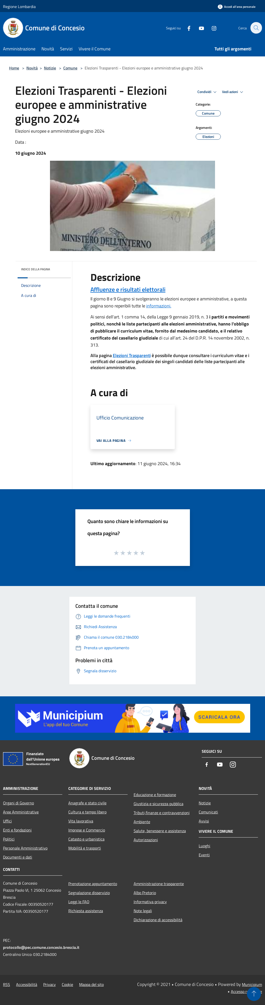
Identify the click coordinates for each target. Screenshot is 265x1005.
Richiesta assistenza (85, 911)
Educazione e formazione (155, 795)
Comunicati (208, 812)
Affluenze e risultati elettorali (128, 289)
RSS (6, 984)
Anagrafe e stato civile (87, 803)
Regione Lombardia (19, 7)
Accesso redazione (246, 991)
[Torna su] (254, 994)
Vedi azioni (233, 92)
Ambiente (142, 822)
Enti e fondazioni (17, 830)
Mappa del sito (91, 984)
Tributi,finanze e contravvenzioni (162, 813)
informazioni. (158, 305)
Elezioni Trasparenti (132, 355)
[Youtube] (199, 27)
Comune (70, 68)
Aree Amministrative (21, 812)
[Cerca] (256, 28)
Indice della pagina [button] (35, 269)
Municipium (252, 984)
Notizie (50, 68)
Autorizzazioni (146, 840)
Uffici (7, 821)
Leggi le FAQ (78, 902)
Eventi (204, 855)
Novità (32, 68)
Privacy (49, 984)
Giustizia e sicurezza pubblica (158, 804)
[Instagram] (211, 27)
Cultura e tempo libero (87, 812)
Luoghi (204, 846)
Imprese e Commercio (86, 830)
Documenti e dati (17, 857)
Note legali (143, 911)
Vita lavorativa (80, 821)
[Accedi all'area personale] (236, 7)
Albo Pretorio (145, 893)
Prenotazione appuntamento (92, 884)
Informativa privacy (150, 902)
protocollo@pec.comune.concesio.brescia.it (41, 947)
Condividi (207, 92)
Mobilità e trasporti (84, 848)
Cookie (67, 984)
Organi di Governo (18, 803)
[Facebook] (186, 27)
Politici (9, 839)
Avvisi (204, 821)
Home (14, 68)
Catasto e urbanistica (86, 839)
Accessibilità (26, 984)
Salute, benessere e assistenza (160, 831)
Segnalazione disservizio (89, 893)
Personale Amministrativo (25, 848)
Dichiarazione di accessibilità (158, 920)
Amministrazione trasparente (159, 884)
